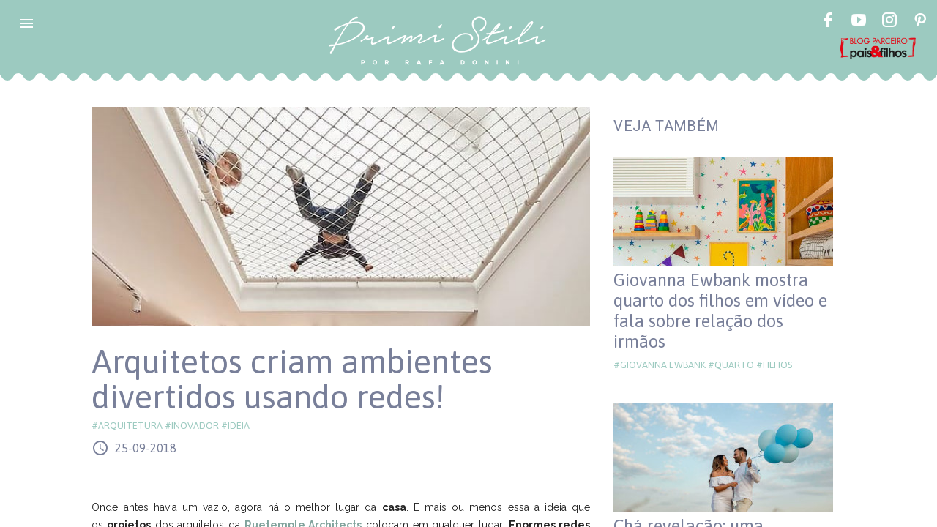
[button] (26, 23)
